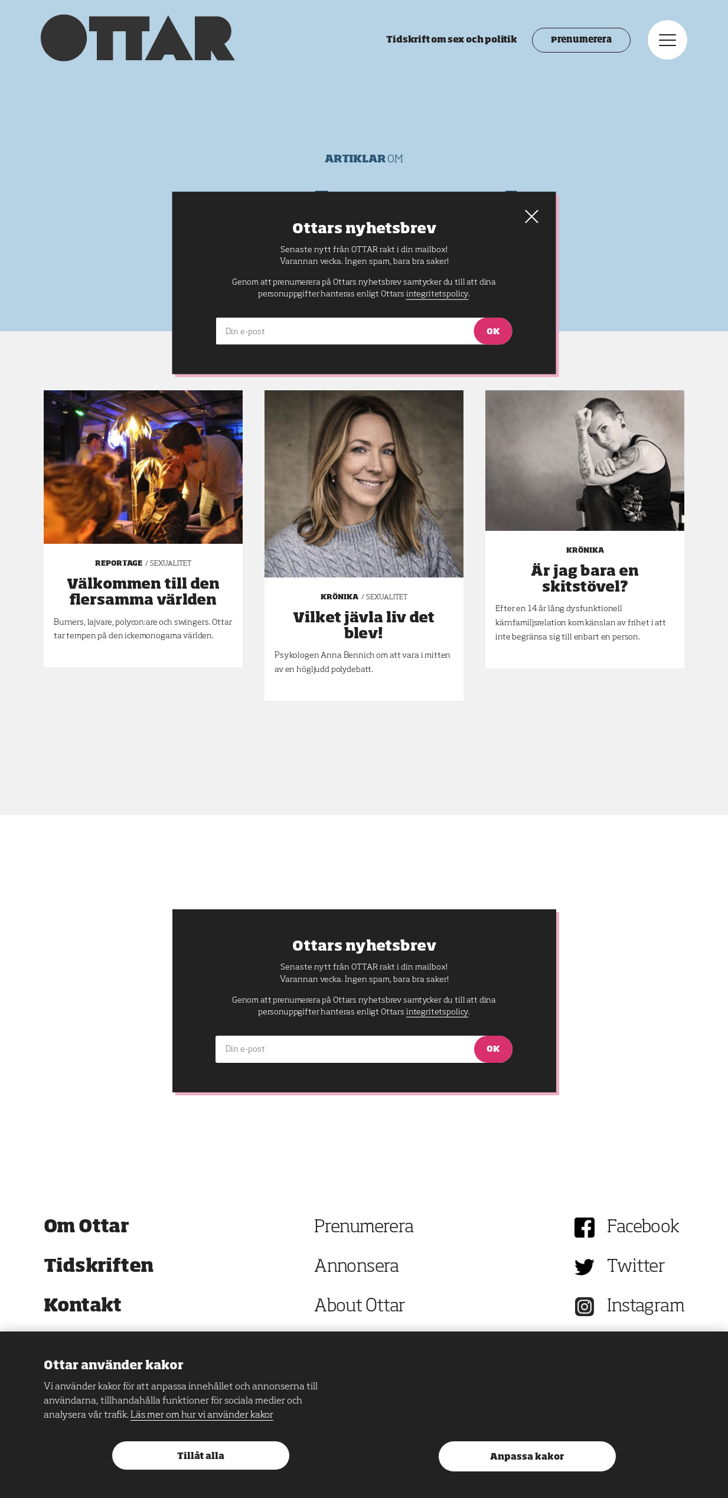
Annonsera (356, 1267)
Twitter (636, 1267)
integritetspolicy (437, 1012)
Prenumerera (578, 41)
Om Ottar (86, 1227)
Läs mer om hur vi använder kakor (201, 1415)
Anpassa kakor (527, 1457)
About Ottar (359, 1307)
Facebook (643, 1227)
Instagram (645, 1307)
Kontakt (83, 1307)
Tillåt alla (200, 1456)
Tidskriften (99, 1267)
